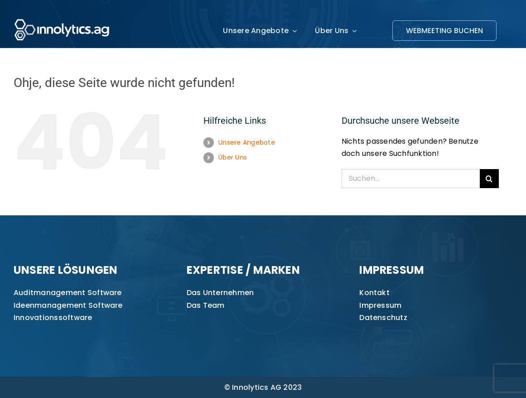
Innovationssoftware (53, 317)
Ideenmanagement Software (68, 305)
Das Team (206, 305)
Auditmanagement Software (68, 292)
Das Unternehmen (220, 292)
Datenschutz (383, 317)
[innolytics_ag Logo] (62, 17)
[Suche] (489, 178)
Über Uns (232, 157)
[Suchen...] (411, 178)
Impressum (380, 305)
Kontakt (374, 292)
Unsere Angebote (246, 142)
